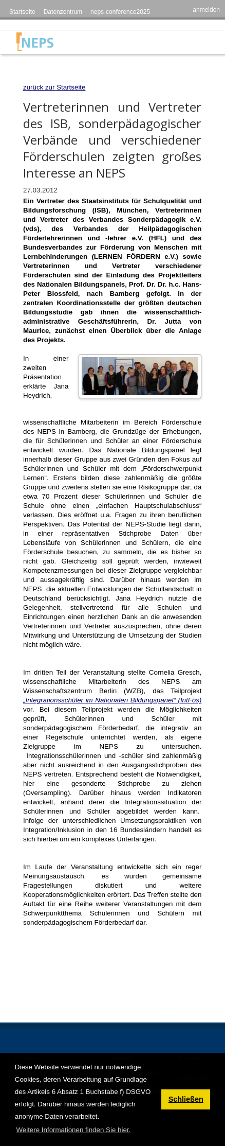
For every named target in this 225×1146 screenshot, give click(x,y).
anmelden (206, 9)
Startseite (22, 11)
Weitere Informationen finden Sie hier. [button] (73, 1130)
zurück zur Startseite (54, 87)
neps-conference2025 (120, 11)
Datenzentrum (63, 11)
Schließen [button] (185, 1099)
